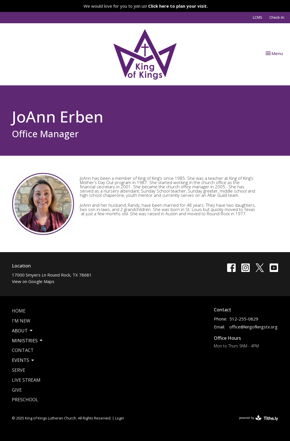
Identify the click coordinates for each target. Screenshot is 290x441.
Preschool (25, 399)
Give (17, 390)
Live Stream (26, 380)
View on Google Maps (33, 281)
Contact (23, 350)
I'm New (21, 321)
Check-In (276, 17)
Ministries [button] (27, 340)
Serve (18, 370)
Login (119, 418)
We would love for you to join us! (146, 6)
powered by (258, 418)
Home (18, 311)
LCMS (257, 17)
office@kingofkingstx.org (253, 327)
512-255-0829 (243, 319)
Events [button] (23, 360)
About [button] (22, 331)
